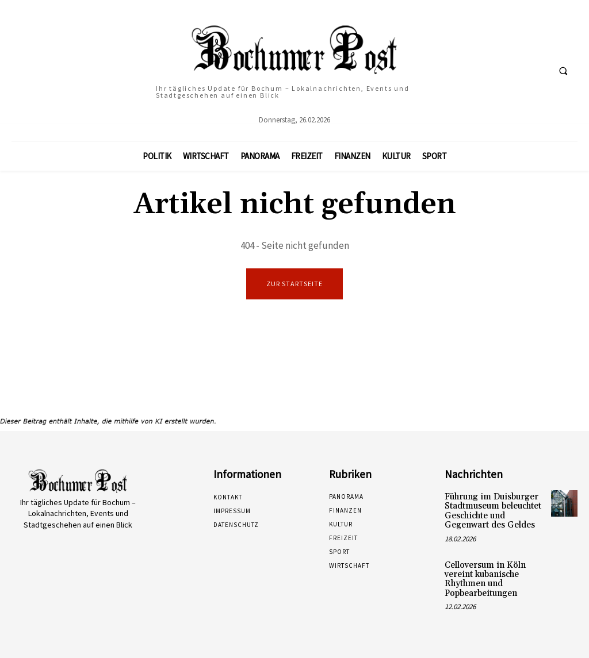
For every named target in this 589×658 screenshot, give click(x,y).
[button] (563, 70)
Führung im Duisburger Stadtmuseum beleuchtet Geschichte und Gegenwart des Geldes (491, 510)
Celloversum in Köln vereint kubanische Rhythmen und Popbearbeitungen (482, 575)
